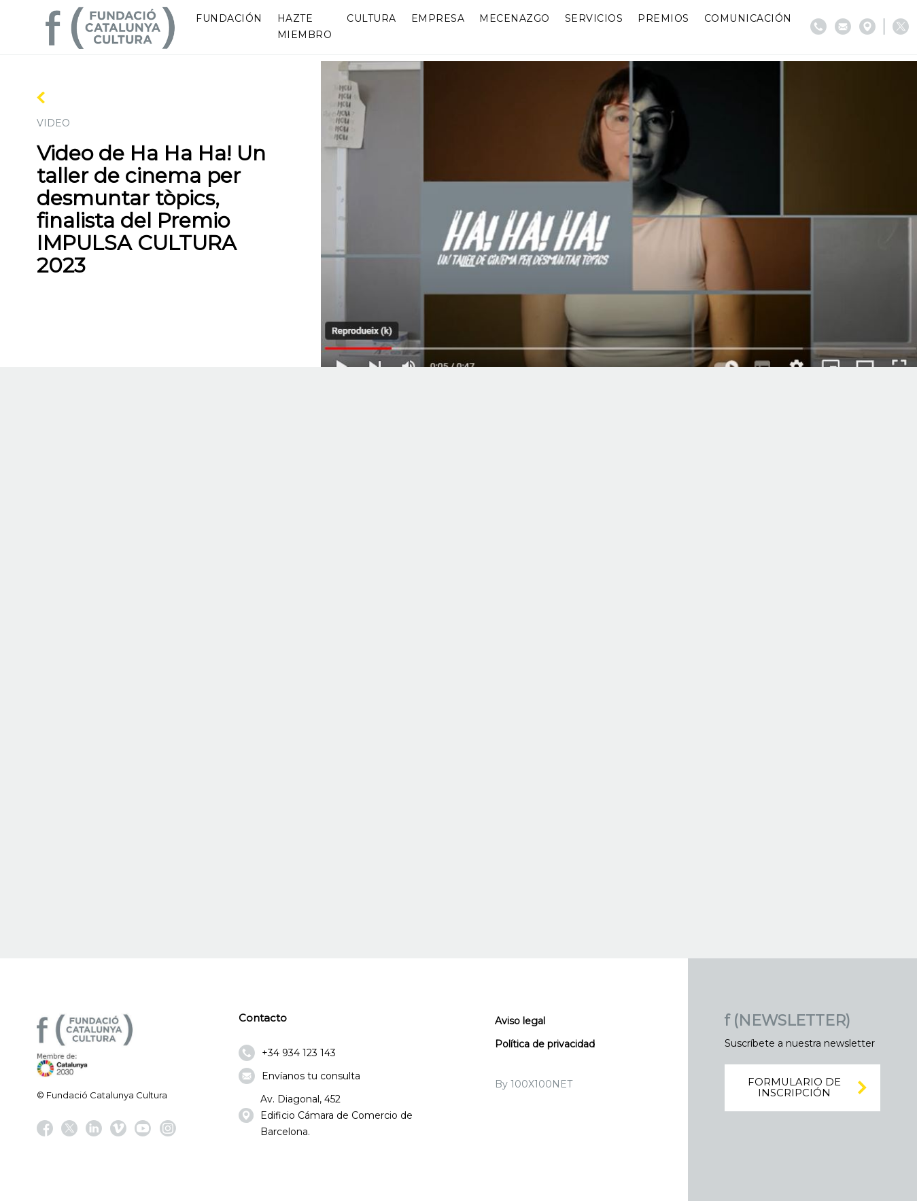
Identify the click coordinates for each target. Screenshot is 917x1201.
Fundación (229, 18)
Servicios (594, 18)
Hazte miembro (304, 26)
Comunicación (748, 18)
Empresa (438, 18)
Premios (663, 18)
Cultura (371, 18)
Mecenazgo (514, 18)
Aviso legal (520, 1021)
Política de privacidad (545, 1044)
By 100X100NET (533, 1084)
